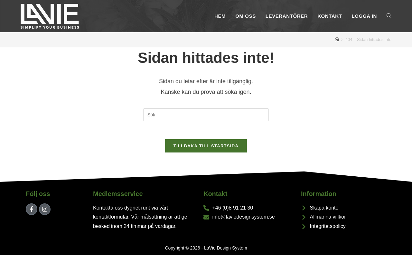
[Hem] (337, 39)
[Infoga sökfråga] (206, 114)
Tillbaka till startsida (206, 147)
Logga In (364, 16)
